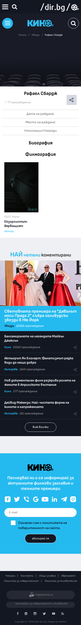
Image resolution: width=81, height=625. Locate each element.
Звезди (36, 35)
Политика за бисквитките (60, 581)
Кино (7, 347)
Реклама (10, 575)
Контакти (27, 575)
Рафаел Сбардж (53, 35)
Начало (23, 35)
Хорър (15, 216)
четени (32, 255)
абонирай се (40, 538)
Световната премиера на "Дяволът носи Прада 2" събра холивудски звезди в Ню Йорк (40, 316)
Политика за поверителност (21, 581)
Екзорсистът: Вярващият (15, 224)
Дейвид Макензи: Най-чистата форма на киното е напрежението (36, 405)
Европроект (68, 575)
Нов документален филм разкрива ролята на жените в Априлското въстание (39, 382)
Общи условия (47, 575)
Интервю (11, 369)
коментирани (56, 255)
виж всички (41, 427)
